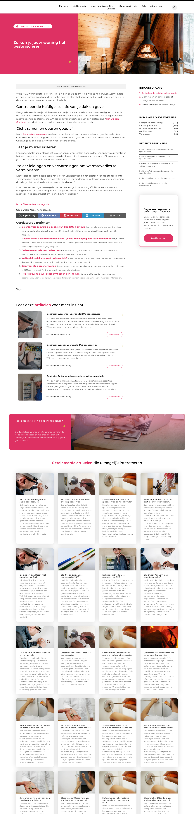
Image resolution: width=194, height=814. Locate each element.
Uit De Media (79, 6)
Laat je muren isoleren (153, 100)
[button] (174, 7)
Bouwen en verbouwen (150, 128)
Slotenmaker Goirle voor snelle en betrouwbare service (159, 654)
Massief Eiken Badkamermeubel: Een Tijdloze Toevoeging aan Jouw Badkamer (66, 238)
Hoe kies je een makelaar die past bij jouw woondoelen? (158, 501)
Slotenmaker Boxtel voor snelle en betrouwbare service (76, 726)
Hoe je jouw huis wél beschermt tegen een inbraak (50, 274)
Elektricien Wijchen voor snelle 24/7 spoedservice (76, 345)
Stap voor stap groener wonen (39, 266)
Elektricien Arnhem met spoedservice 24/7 (156, 576)
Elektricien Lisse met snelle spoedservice (157, 178)
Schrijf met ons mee (152, 6)
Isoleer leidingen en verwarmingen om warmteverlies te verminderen (160, 104)
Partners (63, 6)
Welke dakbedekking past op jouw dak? (44, 258)
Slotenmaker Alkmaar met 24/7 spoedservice (76, 654)
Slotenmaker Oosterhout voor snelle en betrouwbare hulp (75, 799)
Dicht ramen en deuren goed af (157, 97)
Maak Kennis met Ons (103, 6)
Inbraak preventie (148, 125)
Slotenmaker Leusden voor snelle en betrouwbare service (159, 726)
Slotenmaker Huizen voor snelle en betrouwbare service (117, 726)
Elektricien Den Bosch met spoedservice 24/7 (33, 576)
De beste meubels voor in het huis (41, 250)
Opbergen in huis (128, 6)
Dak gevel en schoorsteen (34, 26)
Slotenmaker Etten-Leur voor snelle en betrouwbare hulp (158, 799)
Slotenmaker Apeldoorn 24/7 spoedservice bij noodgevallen (117, 501)
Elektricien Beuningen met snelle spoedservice (33, 501)
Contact (111, 8)
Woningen (144, 134)
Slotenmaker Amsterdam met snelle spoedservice (75, 501)
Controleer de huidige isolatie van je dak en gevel (159, 93)
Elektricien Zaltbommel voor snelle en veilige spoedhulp (80, 376)
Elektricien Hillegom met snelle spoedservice (153, 184)
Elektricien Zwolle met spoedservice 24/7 (113, 576)
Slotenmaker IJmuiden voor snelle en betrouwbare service (117, 654)
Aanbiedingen (146, 131)
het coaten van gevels (35, 134)
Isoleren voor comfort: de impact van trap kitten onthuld (54, 227)
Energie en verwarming (60, 335)
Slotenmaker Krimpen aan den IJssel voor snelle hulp (35, 799)
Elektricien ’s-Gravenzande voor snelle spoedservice (156, 172)
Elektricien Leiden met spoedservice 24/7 (72, 576)
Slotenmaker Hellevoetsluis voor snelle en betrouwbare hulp (115, 800)
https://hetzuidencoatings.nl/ (32, 204)
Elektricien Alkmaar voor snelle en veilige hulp (35, 654)
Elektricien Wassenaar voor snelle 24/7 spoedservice (77, 314)
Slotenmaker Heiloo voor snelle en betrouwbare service (35, 726)
